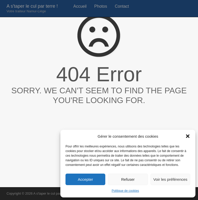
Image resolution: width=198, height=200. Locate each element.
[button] (187, 136)
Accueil (80, 6)
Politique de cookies (125, 191)
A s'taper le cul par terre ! (32, 8)
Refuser (128, 179)
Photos (100, 6)
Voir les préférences (170, 179)
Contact (122, 6)
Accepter (85, 179)
